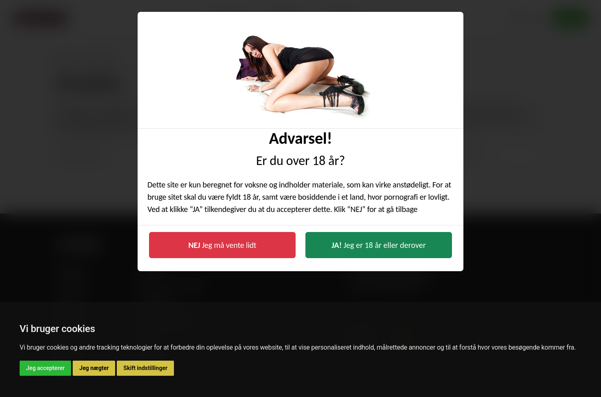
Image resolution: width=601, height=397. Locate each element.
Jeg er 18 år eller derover (379, 245)
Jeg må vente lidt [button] (222, 245)
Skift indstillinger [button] (145, 368)
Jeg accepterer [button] (45, 368)
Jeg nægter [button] (94, 368)
